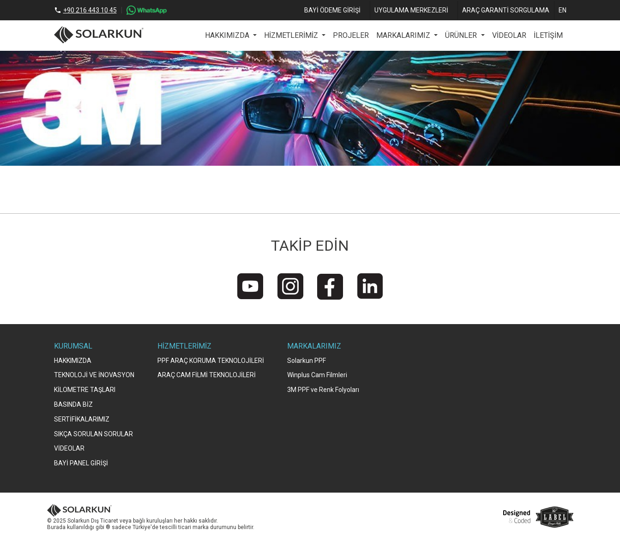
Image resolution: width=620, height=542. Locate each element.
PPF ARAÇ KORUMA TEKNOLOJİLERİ (210, 360)
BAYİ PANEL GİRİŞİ (81, 463)
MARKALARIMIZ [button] (404, 35)
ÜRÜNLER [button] (462, 35)
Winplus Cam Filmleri (317, 375)
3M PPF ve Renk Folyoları (323, 389)
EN (562, 10)
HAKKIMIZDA (72, 360)
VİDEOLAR (509, 35)
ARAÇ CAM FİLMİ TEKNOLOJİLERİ (206, 375)
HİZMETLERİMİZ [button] (292, 35)
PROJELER (351, 35)
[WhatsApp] (146, 10)
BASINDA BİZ (73, 404)
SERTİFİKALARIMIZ (81, 419)
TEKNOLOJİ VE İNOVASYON (94, 375)
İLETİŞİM (548, 35)
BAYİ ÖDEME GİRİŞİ (332, 10)
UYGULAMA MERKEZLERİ (411, 10)
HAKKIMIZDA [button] (228, 35)
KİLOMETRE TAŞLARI (84, 389)
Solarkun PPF (306, 360)
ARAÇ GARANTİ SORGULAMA (505, 10)
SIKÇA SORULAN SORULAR (93, 434)
